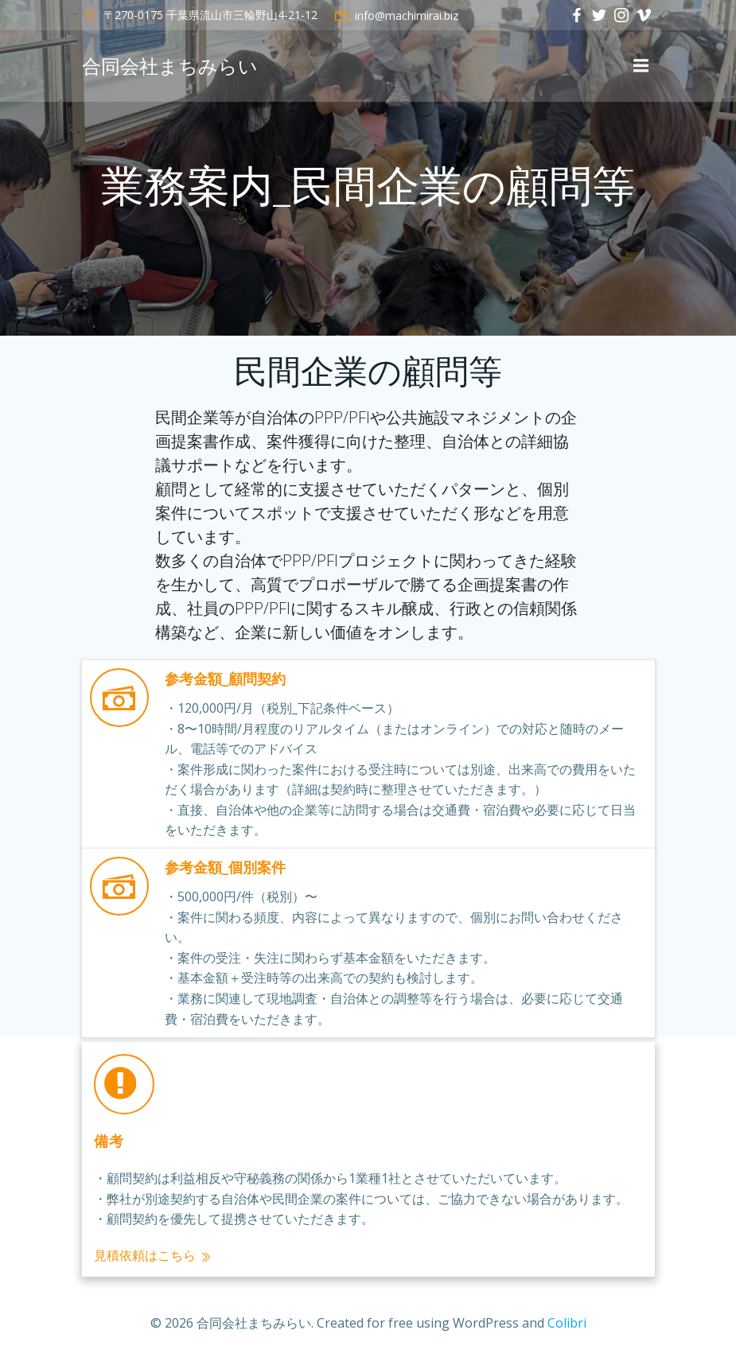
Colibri (566, 1323)
